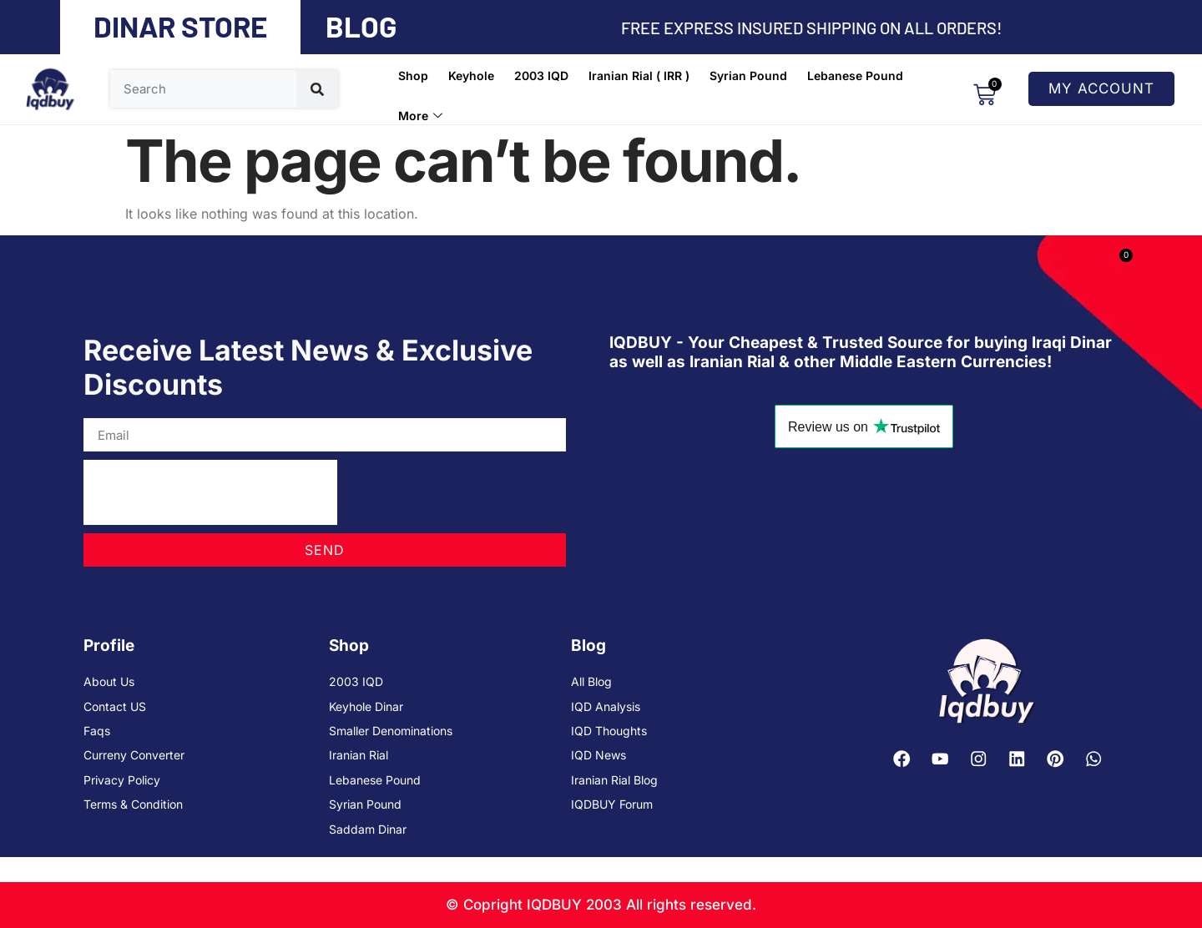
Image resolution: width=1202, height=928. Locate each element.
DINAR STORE (180, 25)
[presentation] (210, 492)
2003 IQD (541, 75)
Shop (413, 75)
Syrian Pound (748, 75)
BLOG (361, 25)
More (420, 116)
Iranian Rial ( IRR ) (638, 75)
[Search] (317, 89)
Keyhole (471, 75)
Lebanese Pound (855, 75)
